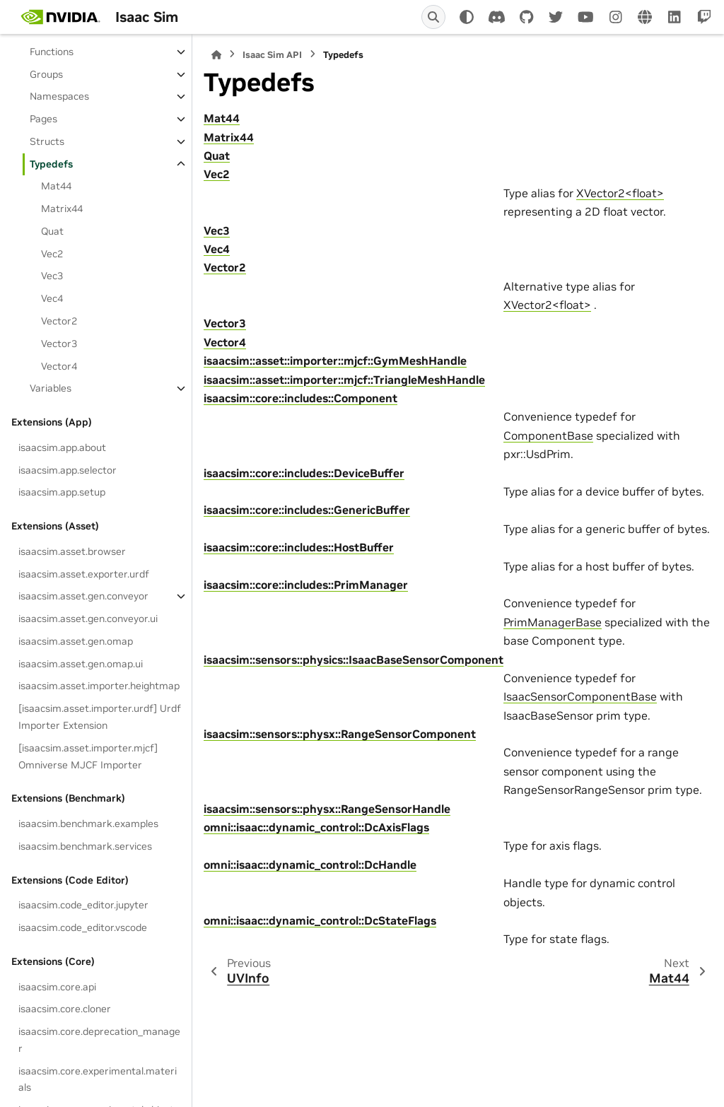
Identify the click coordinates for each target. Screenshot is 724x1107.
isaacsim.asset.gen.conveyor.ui (88, 618)
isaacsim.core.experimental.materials (97, 1079)
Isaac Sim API (272, 55)
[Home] (216, 54)
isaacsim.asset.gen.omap (75, 641)
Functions (52, 51)
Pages (43, 118)
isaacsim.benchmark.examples (88, 823)
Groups (46, 74)
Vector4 (59, 366)
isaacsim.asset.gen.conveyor (83, 596)
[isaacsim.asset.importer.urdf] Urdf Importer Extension (99, 717)
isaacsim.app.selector (67, 470)
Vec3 (52, 275)
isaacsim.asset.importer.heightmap (99, 685)
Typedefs (51, 164)
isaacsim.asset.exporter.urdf (83, 574)
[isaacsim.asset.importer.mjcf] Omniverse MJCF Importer (88, 756)
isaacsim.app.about (62, 447)
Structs (47, 141)
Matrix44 (62, 208)
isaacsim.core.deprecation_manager (99, 1040)
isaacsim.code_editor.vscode (82, 927)
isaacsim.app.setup (61, 492)
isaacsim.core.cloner (64, 1008)
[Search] (433, 17)
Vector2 (59, 321)
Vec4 (52, 298)
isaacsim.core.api (57, 986)
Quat (52, 231)
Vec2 (52, 253)
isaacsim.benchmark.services (85, 846)
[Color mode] (466, 17)
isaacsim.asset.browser (72, 551)
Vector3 (59, 343)
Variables (50, 388)
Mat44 (56, 186)
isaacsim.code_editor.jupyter (83, 904)
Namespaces (59, 96)
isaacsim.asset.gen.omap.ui (80, 663)
